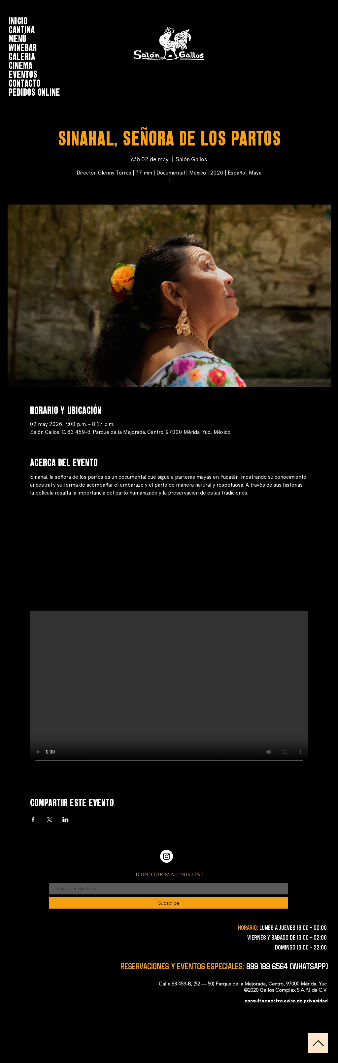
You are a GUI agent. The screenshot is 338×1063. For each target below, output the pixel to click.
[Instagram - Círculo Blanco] (166, 856)
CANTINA (22, 28)
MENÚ (17, 37)
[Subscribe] (168, 903)
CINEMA (20, 64)
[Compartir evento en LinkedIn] (65, 819)
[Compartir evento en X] (49, 819)
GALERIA (22, 55)
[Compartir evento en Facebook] (33, 819)
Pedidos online (34, 91)
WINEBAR (23, 46)
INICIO (18, 20)
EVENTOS (23, 73)
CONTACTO (24, 82)
